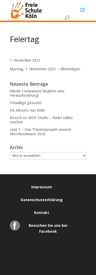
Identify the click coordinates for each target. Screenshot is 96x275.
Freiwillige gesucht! (25, 102)
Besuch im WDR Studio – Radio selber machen (41, 119)
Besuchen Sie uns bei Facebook (48, 227)
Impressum (41, 186)
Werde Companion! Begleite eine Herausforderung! (37, 93)
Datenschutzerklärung (42, 199)
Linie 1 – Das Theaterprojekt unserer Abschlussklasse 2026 (40, 131)
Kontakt (41, 212)
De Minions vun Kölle (27, 110)
